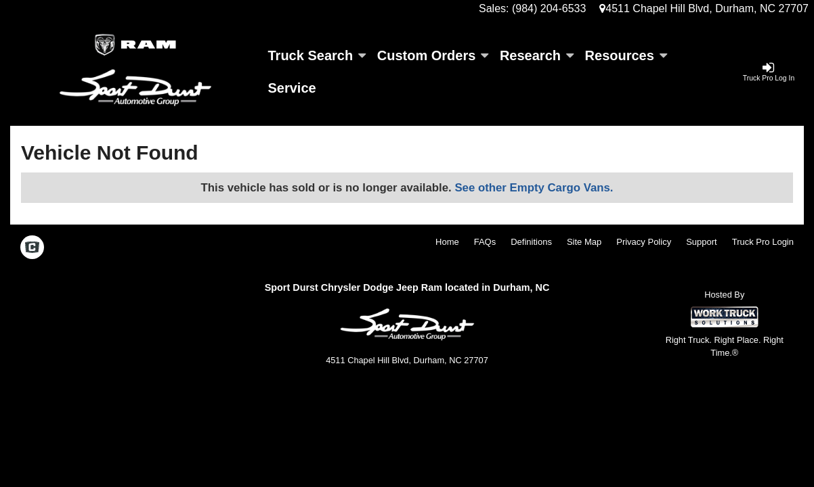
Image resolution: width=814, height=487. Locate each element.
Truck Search (317, 55)
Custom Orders (432, 55)
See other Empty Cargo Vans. (533, 187)
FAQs (485, 242)
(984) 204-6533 (549, 8)
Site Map (584, 242)
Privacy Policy (643, 242)
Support (701, 242)
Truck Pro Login (763, 242)
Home (447, 242)
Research (536, 55)
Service (292, 87)
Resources (625, 55)
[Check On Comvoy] (32, 248)
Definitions (531, 242)
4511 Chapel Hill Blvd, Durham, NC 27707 (704, 8)
